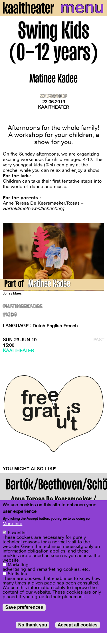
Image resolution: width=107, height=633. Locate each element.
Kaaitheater (53, 107)
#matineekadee (22, 306)
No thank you (32, 624)
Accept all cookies (78, 624)
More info (12, 523)
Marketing (18, 565)
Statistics (17, 574)
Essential (17, 533)
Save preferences (24, 607)
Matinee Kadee (49, 285)
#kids (10, 315)
